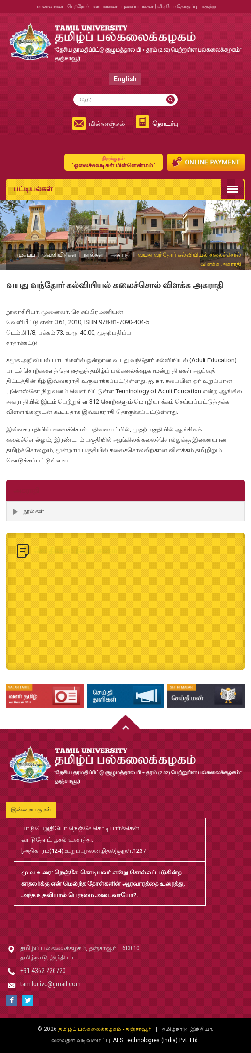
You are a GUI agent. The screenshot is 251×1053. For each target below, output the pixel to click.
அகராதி (120, 254)
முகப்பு (26, 254)
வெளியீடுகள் (59, 254)
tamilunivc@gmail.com (50, 984)
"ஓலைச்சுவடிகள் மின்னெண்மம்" (113, 162)
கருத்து (209, 6)
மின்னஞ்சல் (107, 123)
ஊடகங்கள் (105, 6)
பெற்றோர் (78, 6)
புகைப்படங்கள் (137, 6)
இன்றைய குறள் (31, 809)
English (125, 79)
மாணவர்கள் (50, 6)
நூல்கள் (93, 254)
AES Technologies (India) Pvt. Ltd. (156, 1040)
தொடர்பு (165, 123)
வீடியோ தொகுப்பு (177, 6)
